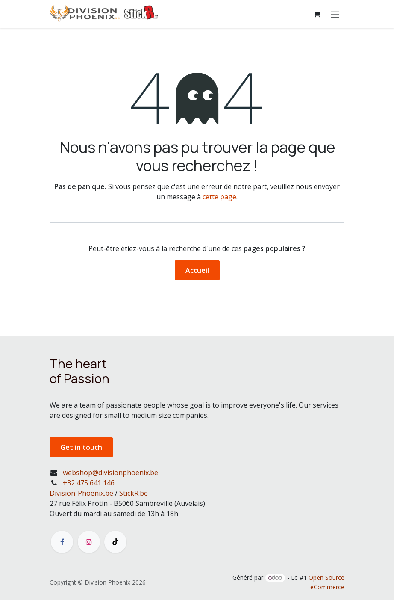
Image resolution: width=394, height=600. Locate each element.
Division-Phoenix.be (81, 493)
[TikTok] (115, 542)
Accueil (197, 270)
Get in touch (81, 447)
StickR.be (133, 493)
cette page (219, 196)
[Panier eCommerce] (317, 14)
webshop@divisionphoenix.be (110, 472)
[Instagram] (89, 542)
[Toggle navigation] (335, 14)
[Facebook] (62, 542)
